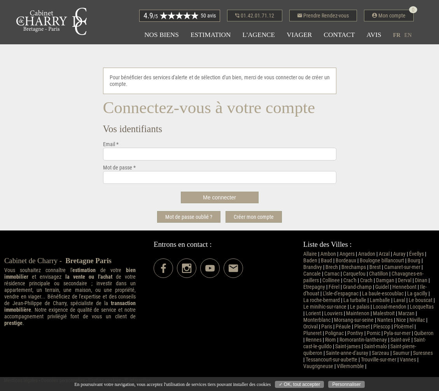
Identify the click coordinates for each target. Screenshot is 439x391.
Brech (331, 267)
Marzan (406, 313)
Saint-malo (375, 346)
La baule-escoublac (383, 293)
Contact (339, 34)
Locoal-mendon (389, 307)
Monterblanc (317, 320)
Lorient (313, 313)
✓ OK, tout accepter (299, 384)
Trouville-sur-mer (378, 359)
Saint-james (347, 346)
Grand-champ (357, 287)
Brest (375, 267)
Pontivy (355, 333)
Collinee (331, 280)
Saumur (401, 353)
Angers (347, 254)
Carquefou (354, 274)
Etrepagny (314, 287)
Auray (399, 254)
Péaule (343, 326)
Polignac (334, 333)
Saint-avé (400, 340)
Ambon (328, 254)
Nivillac (417, 320)
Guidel (382, 287)
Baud (326, 260)
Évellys (416, 254)
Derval (404, 280)
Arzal (384, 254)
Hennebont (404, 287)
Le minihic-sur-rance (324, 307)
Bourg (414, 260)
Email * (111, 144)
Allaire (310, 254)
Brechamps (353, 267)
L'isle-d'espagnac (341, 293)
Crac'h (350, 280)
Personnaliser (346, 384)
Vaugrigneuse (318, 366)
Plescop (381, 326)
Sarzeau (380, 353)
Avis (374, 34)
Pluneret (312, 333)
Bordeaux (346, 260)
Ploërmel (403, 326)
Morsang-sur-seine (354, 320)
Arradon (366, 254)
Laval (399, 300)
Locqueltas (422, 307)
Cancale (312, 274)
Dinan (421, 280)
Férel (334, 287)
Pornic (373, 333)
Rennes (314, 340)
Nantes (385, 320)
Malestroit (384, 313)
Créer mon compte (254, 217)
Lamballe (380, 300)
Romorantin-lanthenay (363, 340)
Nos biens (161, 34)
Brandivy (312, 267)
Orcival (310, 326)
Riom (330, 340)
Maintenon (357, 313)
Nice (401, 320)
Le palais (359, 307)
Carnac (331, 274)
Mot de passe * (119, 167)
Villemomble (350, 366)
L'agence (258, 34)
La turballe (354, 300)
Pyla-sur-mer (397, 333)
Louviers (333, 313)
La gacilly (417, 293)
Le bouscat (420, 300)
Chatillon (378, 274)
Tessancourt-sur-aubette (331, 359)
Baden (310, 260)
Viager (299, 34)
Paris (326, 326)
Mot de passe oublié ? (188, 217)
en (408, 35)
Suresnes (423, 353)
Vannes (408, 359)
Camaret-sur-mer (402, 267)
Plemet (362, 326)
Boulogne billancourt (382, 260)
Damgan (385, 280)
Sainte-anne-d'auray (347, 353)
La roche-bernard (321, 300)
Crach (366, 280)
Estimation (211, 34)
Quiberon (424, 333)
